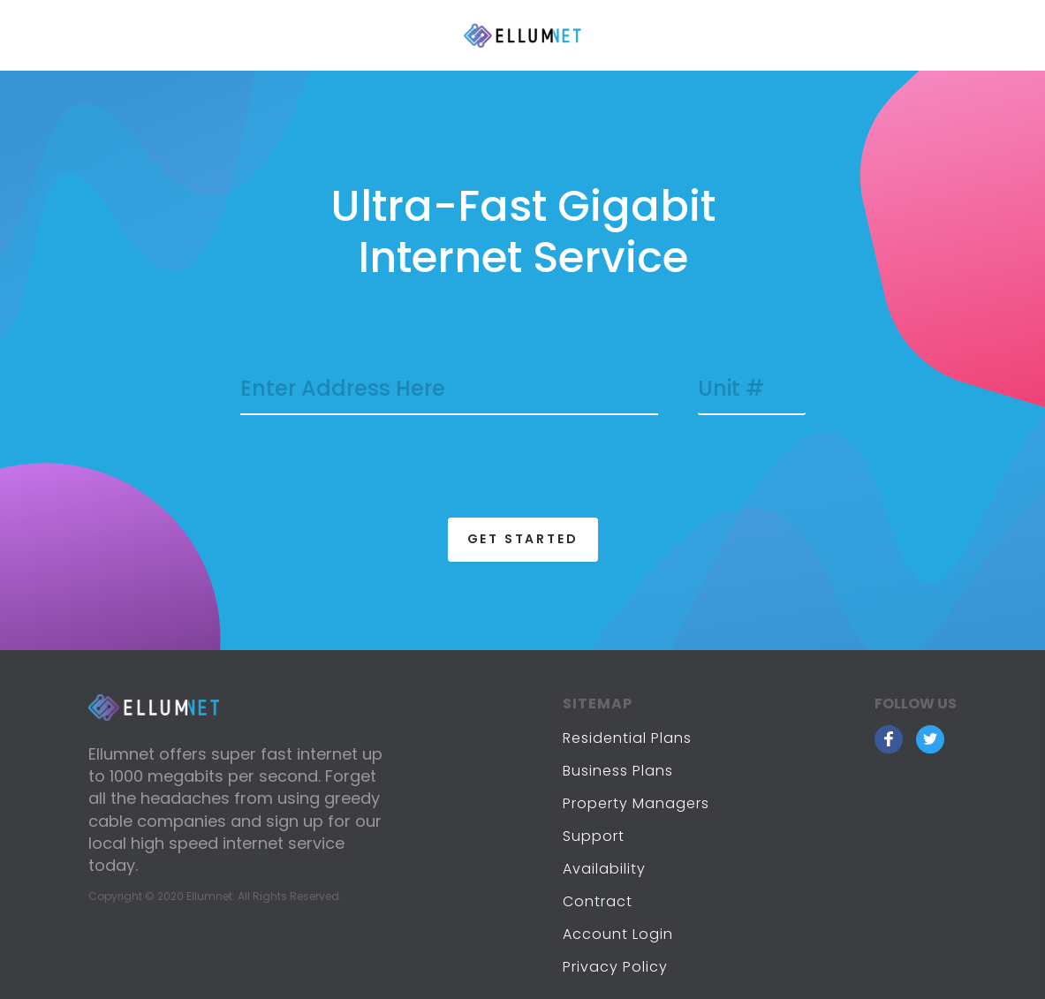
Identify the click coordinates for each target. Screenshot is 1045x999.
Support (594, 836)
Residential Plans (627, 738)
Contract (597, 901)
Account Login (618, 934)
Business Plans (618, 771)
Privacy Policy (615, 967)
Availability (604, 869)
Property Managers (636, 803)
